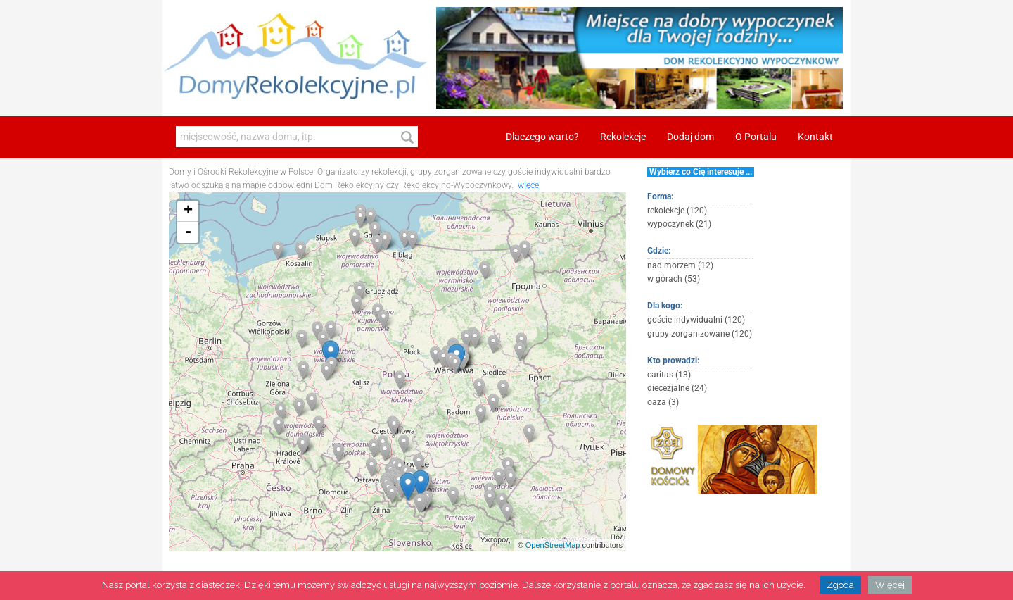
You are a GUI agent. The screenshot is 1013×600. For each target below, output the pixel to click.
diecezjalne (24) (677, 388)
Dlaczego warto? (542, 137)
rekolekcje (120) (677, 210)
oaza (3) (663, 402)
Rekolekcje (623, 137)
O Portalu (756, 137)
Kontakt (815, 137)
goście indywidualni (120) (696, 320)
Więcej (890, 585)
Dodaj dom (690, 137)
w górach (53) (673, 279)
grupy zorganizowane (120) (699, 334)
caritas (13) (669, 375)
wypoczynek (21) (679, 224)
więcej (529, 185)
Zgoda (840, 585)
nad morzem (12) (680, 265)
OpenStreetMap (552, 545)
